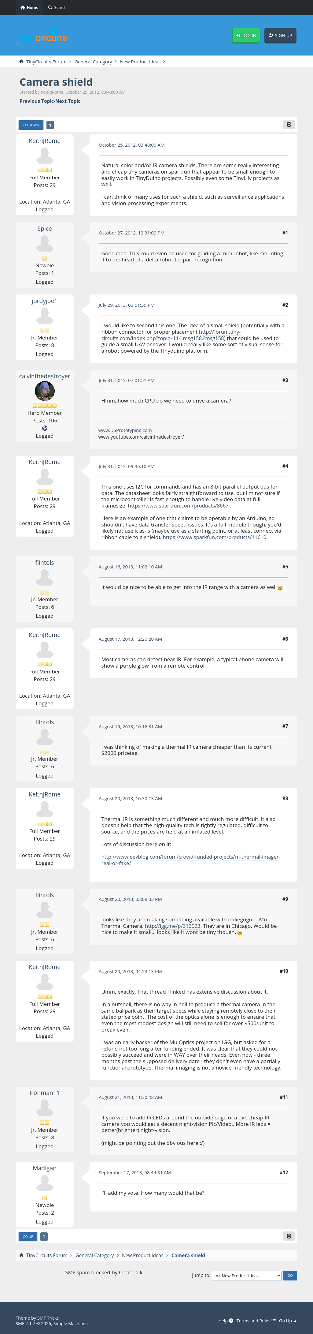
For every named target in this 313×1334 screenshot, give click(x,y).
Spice (44, 229)
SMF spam (77, 1272)
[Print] (289, 124)
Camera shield (57, 82)
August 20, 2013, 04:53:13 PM (131, 971)
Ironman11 (44, 1093)
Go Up (28, 1237)
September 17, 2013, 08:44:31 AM (136, 1172)
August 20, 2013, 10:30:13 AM (131, 798)
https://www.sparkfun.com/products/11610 (216, 537)
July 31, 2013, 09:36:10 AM (127, 466)
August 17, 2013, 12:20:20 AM (131, 639)
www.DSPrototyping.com (125, 430)
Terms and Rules (255, 1321)
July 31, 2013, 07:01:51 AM (127, 380)
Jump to (200, 1276)
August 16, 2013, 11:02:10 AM (131, 567)
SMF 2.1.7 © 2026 (34, 1323)
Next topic (67, 101)
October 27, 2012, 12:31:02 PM (132, 233)
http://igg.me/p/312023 (173, 926)
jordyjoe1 (44, 301)
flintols (44, 563)
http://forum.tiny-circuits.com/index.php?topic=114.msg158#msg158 (171, 335)
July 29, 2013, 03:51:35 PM (127, 305)
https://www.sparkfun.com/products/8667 (179, 505)
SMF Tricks (48, 1318)
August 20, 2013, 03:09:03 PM (131, 899)
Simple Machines (71, 1323)
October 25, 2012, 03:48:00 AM (132, 145)
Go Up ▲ (288, 1321)
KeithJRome (44, 141)
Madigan (44, 1168)
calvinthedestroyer (45, 376)
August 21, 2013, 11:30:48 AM (131, 1097)
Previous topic (37, 101)
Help (223, 1321)
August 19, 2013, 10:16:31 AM (131, 726)
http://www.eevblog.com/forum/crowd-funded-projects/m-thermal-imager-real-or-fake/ (192, 860)
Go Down (31, 125)
